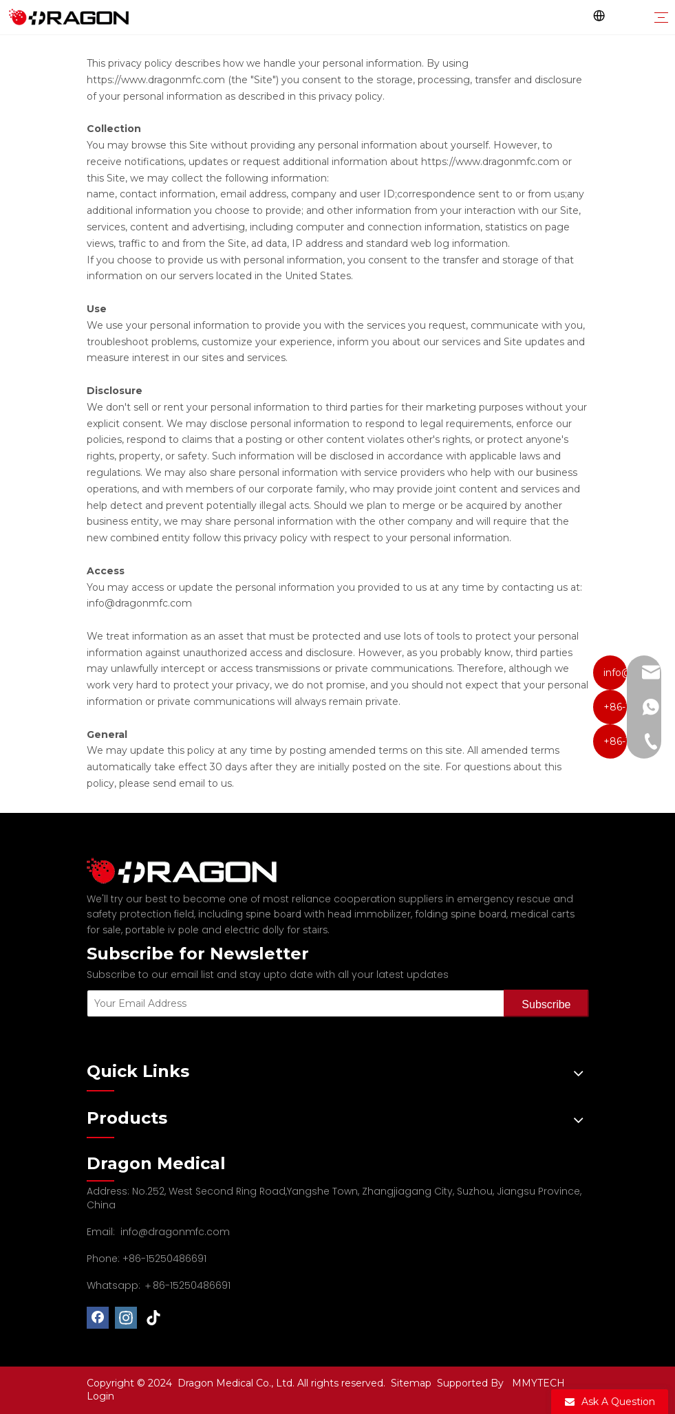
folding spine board (460, 914)
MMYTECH (538, 1383)
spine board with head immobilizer (328, 914)
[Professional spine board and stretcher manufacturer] (190, 871)
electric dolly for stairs (276, 930)
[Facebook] (98, 1318)
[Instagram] (126, 1318)
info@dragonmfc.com (175, 1232)
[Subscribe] (546, 1003)
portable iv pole (162, 930)
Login (100, 1396)
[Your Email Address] (292, 1003)
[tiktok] (154, 1318)
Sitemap (412, 1383)
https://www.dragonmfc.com (156, 80)
